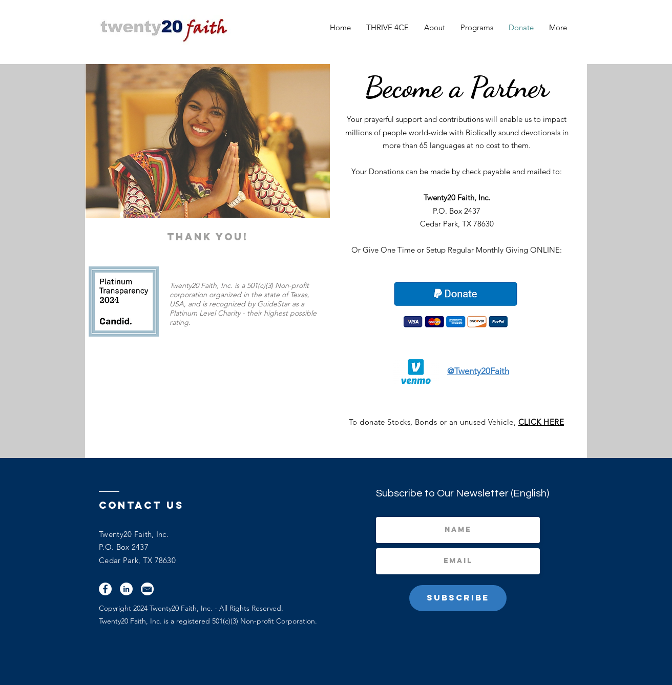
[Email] (147, 589)
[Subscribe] (458, 598)
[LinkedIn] (126, 589)
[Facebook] (105, 589)
